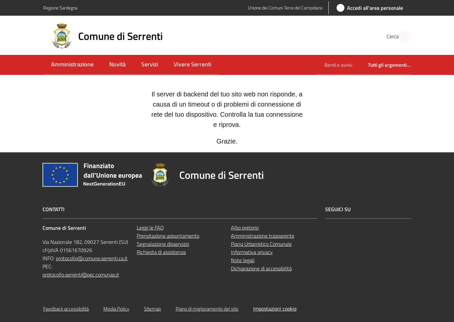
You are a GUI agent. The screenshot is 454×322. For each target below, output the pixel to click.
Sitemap (152, 309)
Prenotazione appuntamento (168, 236)
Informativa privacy (252, 252)
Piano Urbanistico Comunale (261, 244)
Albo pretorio (245, 227)
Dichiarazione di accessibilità (261, 268)
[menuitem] (72, 65)
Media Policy (116, 309)
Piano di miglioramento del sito (207, 309)
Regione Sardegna (60, 7)
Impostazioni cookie (275, 309)
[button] (403, 36)
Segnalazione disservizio (163, 244)
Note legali (242, 260)
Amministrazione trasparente (262, 236)
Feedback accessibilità (66, 309)
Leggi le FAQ (150, 227)
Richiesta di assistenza (161, 252)
